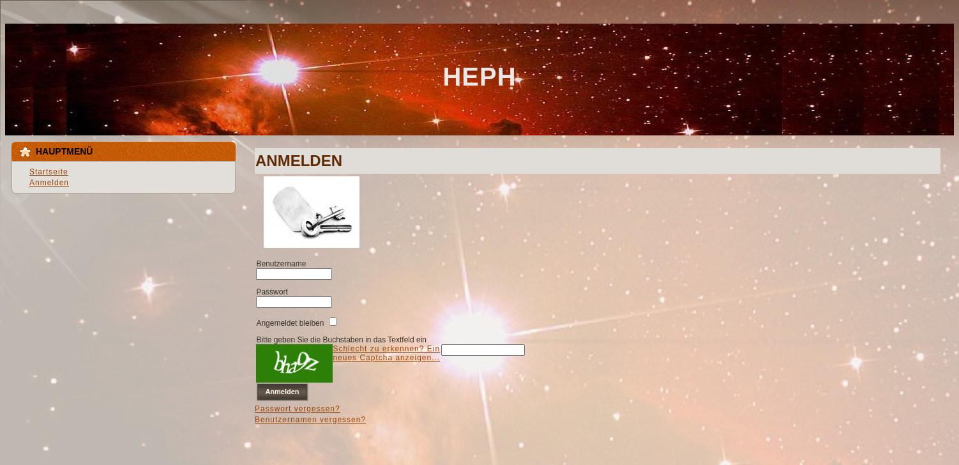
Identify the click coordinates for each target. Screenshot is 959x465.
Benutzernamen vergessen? (310, 419)
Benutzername (281, 263)
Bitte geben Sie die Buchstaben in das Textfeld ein (341, 339)
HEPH (479, 77)
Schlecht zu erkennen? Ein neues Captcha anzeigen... (386, 353)
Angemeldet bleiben (290, 323)
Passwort (271, 291)
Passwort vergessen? (297, 408)
